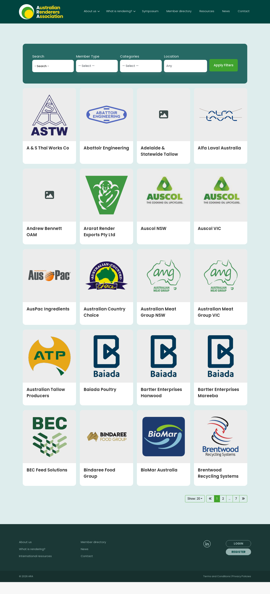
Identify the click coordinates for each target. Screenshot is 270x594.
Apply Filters (223, 77)
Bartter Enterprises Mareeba (218, 405)
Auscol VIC (209, 240)
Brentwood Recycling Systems (218, 485)
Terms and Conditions (217, 588)
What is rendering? (32, 561)
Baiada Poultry (100, 401)
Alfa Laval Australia (219, 160)
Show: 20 (194, 510)
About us (25, 554)
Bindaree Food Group (99, 485)
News (84, 561)
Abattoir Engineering (106, 160)
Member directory (93, 554)
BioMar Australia (159, 482)
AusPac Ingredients (48, 321)
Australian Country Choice (104, 324)
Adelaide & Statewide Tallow (159, 163)
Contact (87, 568)
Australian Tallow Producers (46, 405)
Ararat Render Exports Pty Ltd (99, 244)
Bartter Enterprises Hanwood (161, 405)
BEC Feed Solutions (47, 482)
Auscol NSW (153, 240)
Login (197, 6)
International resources (35, 568)
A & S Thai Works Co (48, 160)
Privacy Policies (241, 588)
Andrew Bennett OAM (44, 244)
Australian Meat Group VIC (215, 324)
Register (239, 564)
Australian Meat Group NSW (158, 324)
